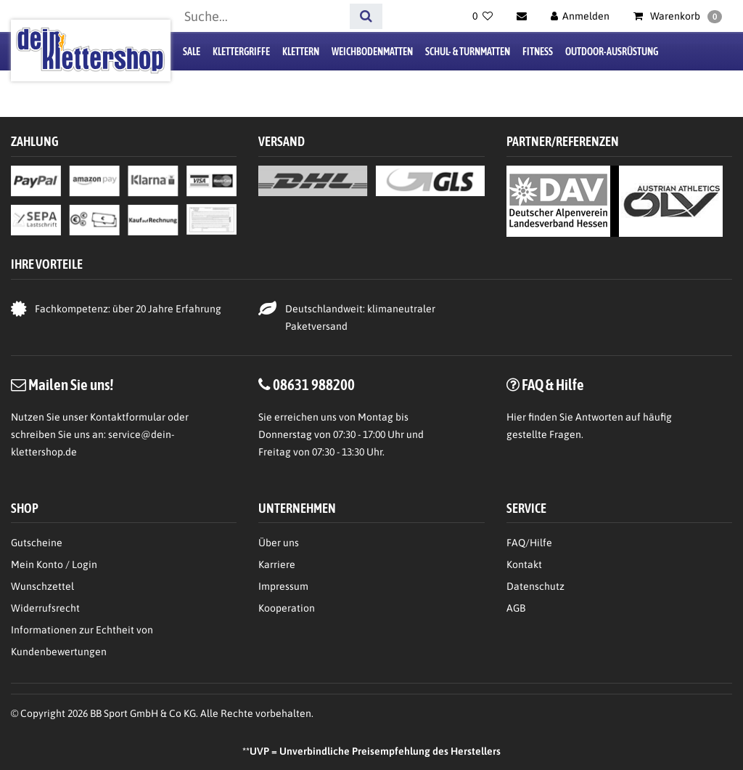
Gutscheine (36, 542)
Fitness (537, 51)
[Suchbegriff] (262, 16)
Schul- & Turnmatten (467, 51)
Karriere (276, 564)
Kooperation (286, 608)
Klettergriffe (241, 51)
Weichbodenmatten (372, 51)
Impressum (283, 586)
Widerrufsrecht (45, 608)
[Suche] (366, 16)
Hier (516, 417)
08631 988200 (314, 384)
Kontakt (524, 564)
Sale (191, 51)
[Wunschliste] (482, 16)
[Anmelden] (580, 16)
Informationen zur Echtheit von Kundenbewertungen (82, 640)
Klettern (300, 51)
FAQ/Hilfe (529, 542)
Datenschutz (535, 586)
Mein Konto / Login (54, 564)
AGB (515, 608)
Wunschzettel (42, 586)
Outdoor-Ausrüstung (611, 51)
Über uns (278, 542)
